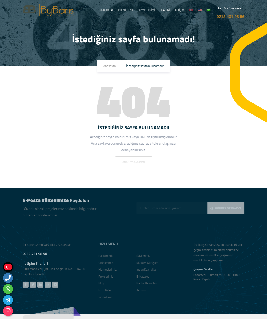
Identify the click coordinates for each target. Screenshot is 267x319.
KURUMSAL (106, 10)
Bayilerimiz (143, 257)
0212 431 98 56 (230, 16)
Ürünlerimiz (106, 264)
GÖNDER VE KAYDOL (226, 209)
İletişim (141, 291)
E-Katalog (142, 278)
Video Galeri (106, 298)
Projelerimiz (106, 278)
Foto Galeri (105, 291)
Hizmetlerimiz (108, 271)
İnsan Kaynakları (146, 271)
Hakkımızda (106, 257)
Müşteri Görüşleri (147, 264)
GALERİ (165, 10)
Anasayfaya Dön (133, 162)
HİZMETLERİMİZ (147, 10)
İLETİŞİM (179, 10)
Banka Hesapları (146, 285)
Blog (101, 285)
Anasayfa (109, 66)
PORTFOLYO (125, 10)
